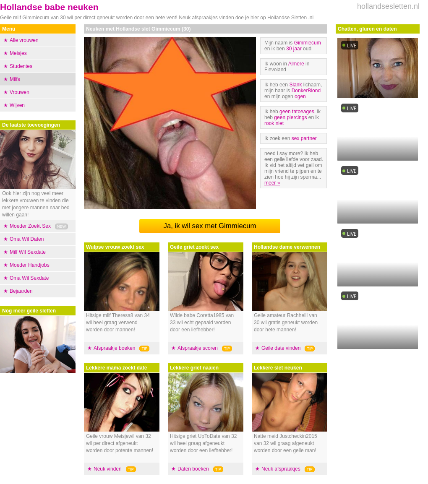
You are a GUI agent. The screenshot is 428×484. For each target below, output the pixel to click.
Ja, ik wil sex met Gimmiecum (210, 226)
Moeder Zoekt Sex (30, 226)
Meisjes (18, 53)
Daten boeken (193, 469)
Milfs (15, 79)
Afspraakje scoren (197, 348)
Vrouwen (19, 92)
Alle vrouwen (24, 40)
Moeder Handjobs (30, 265)
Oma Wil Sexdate (29, 278)
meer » (272, 183)
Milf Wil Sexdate (28, 252)
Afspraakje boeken (114, 348)
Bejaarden (21, 291)
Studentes (21, 66)
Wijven (17, 105)
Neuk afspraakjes (280, 469)
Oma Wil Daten (27, 239)
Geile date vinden (280, 348)
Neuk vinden (108, 469)
